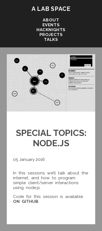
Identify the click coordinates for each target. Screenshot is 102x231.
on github (25, 201)
